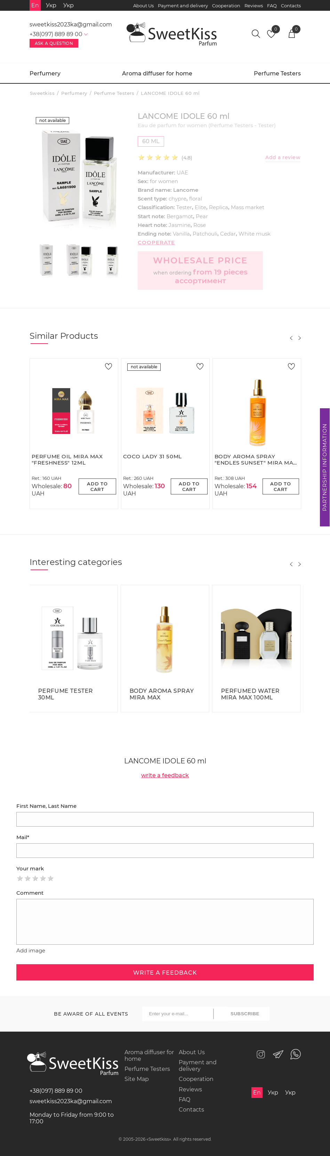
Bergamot (180, 216)
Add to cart (97, 486)
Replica (218, 207)
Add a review (282, 158)
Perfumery (45, 73)
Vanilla (181, 233)
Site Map (136, 1079)
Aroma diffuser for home (157, 73)
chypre (177, 198)
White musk (255, 233)
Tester (184, 207)
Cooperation (226, 5)
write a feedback (165, 775)
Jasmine (180, 225)
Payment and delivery (183, 5)
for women (164, 181)
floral (195, 198)
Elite (200, 207)
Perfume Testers (277, 73)
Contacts (291, 5)
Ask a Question (54, 43)
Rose (199, 225)
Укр (51, 5)
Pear (202, 216)
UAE (182, 172)
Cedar (228, 233)
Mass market (247, 207)
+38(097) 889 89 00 (56, 1091)
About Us (143, 5)
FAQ (272, 5)
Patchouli (205, 233)
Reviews (253, 5)
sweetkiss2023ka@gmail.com (71, 24)
